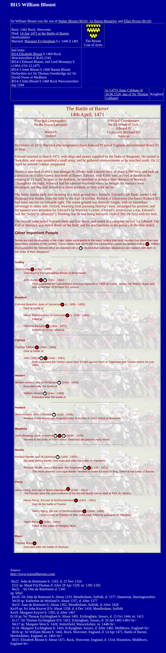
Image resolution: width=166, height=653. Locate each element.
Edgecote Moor (67, 386)
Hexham (48, 319)
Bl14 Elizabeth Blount (26, 54)
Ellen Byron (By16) (137, 21)
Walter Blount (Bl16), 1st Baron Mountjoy (87, 21)
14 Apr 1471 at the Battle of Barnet (44, 33)
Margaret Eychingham (39, 41)
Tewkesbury (72, 329)
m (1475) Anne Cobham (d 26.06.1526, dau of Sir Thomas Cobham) (126, 94)
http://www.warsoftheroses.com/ (32, 574)
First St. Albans (53, 308)
